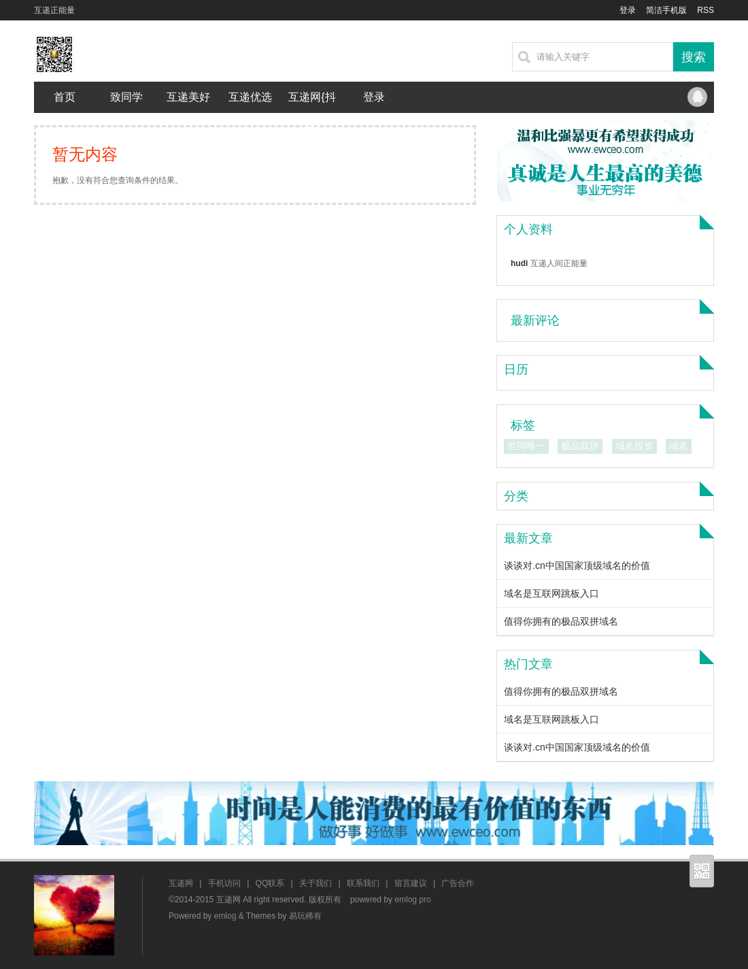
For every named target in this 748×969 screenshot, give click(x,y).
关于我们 (315, 883)
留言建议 (410, 883)
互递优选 (250, 97)
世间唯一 (526, 445)
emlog (225, 916)
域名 (678, 445)
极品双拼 (580, 445)
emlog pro (412, 899)
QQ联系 (697, 97)
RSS (705, 10)
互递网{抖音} (311, 112)
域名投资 (634, 445)
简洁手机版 (666, 10)
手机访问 (224, 883)
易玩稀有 (305, 916)
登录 (627, 10)
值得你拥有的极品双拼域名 (561, 621)
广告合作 (457, 883)
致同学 (126, 97)
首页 (64, 97)
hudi (519, 263)
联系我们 (363, 883)
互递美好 (188, 97)
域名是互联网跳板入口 (551, 593)
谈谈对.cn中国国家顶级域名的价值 (577, 565)
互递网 (181, 883)
